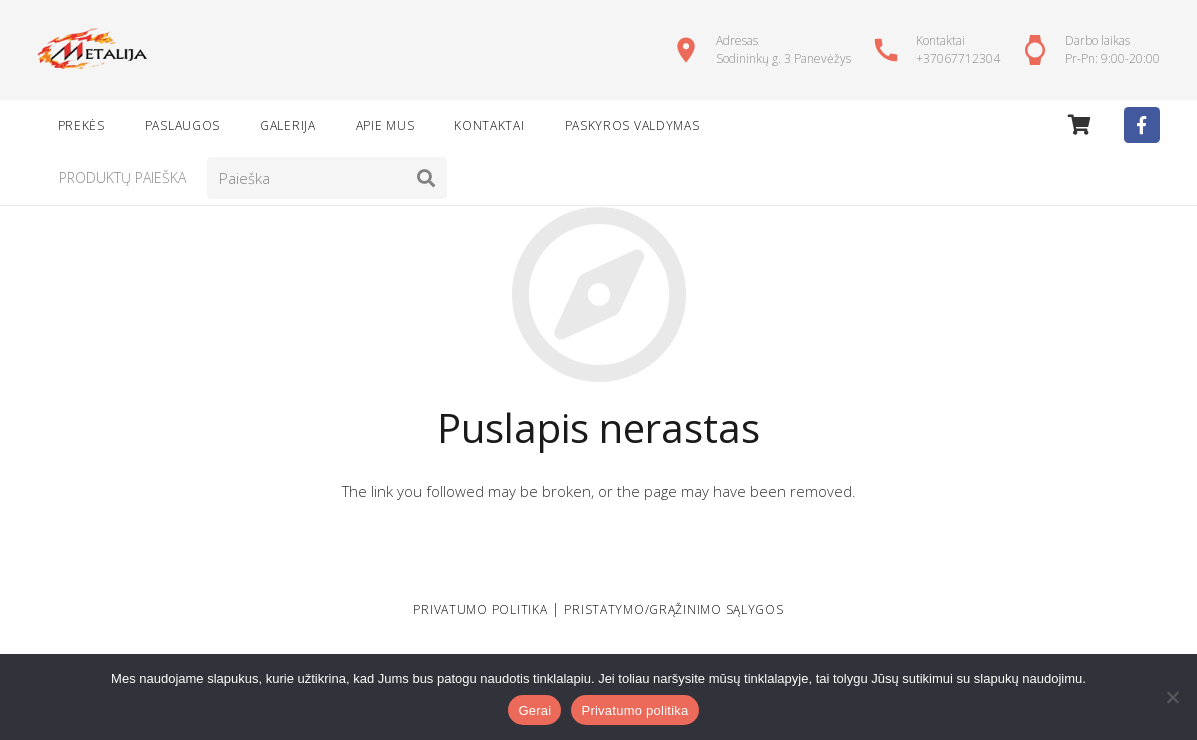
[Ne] (1172, 697)
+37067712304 (958, 58)
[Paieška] (327, 178)
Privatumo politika (634, 710)
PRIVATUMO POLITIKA (480, 609)
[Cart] (1079, 125)
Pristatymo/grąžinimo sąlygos (673, 609)
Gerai (534, 710)
